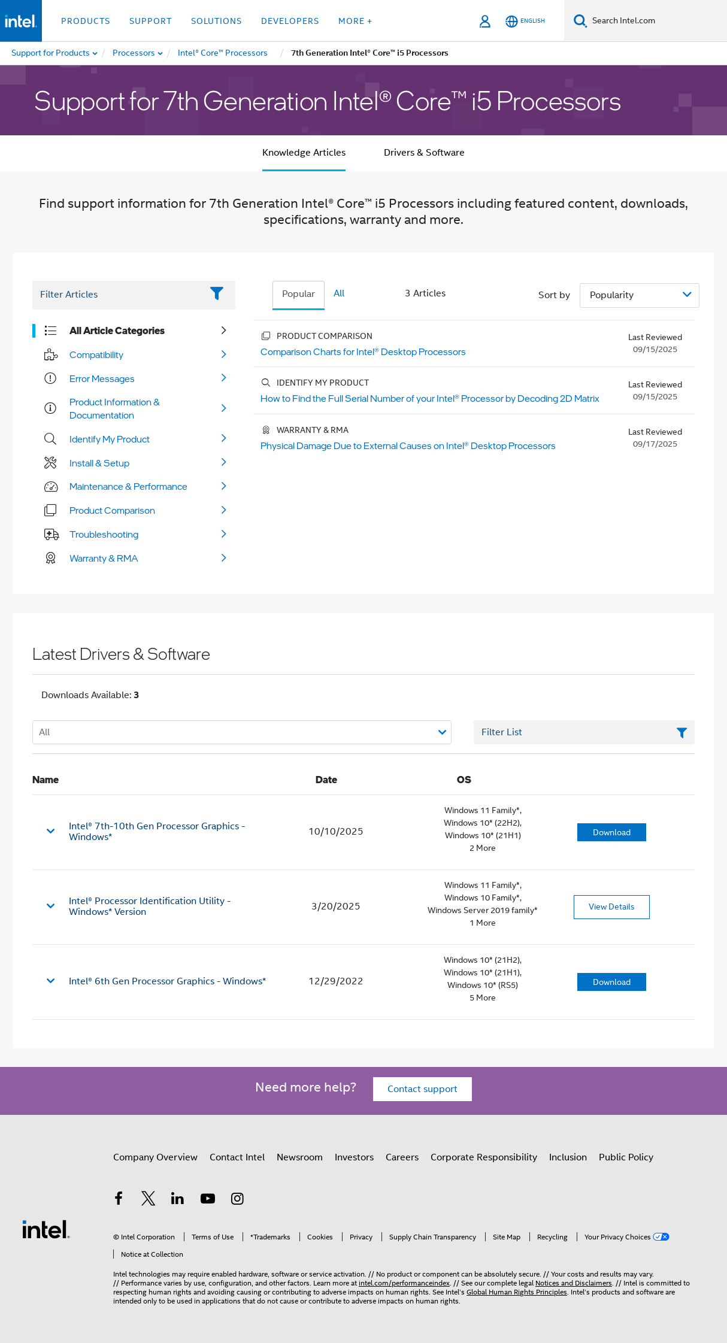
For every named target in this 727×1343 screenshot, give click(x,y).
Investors (354, 1157)
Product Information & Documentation (114, 408)
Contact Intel (237, 1157)
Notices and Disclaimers (573, 1282)
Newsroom (300, 1157)
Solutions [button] (216, 21)
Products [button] (85, 21)
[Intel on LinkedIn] (178, 1200)
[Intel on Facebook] (118, 1200)
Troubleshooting (103, 534)
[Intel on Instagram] (237, 1200)
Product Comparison (112, 510)
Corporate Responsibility (484, 1157)
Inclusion (568, 1157)
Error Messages (102, 378)
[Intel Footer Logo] (46, 1229)
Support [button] (150, 21)
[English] (525, 21)
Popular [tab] (298, 294)
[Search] (580, 20)
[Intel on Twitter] (148, 1200)
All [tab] (339, 293)
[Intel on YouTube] (208, 1200)
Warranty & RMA (103, 558)
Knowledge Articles (304, 153)
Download (612, 832)
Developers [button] (290, 21)
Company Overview (155, 1157)
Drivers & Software (424, 153)
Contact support (422, 1089)
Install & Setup (99, 463)
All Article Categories (117, 330)
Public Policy (626, 1157)
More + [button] (355, 21)
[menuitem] (134, 53)
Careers (402, 1157)
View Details (612, 906)
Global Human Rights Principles (517, 1291)
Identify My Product (109, 439)
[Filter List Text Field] (117, 295)
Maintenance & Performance (128, 486)
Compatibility (96, 354)
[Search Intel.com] (657, 21)
